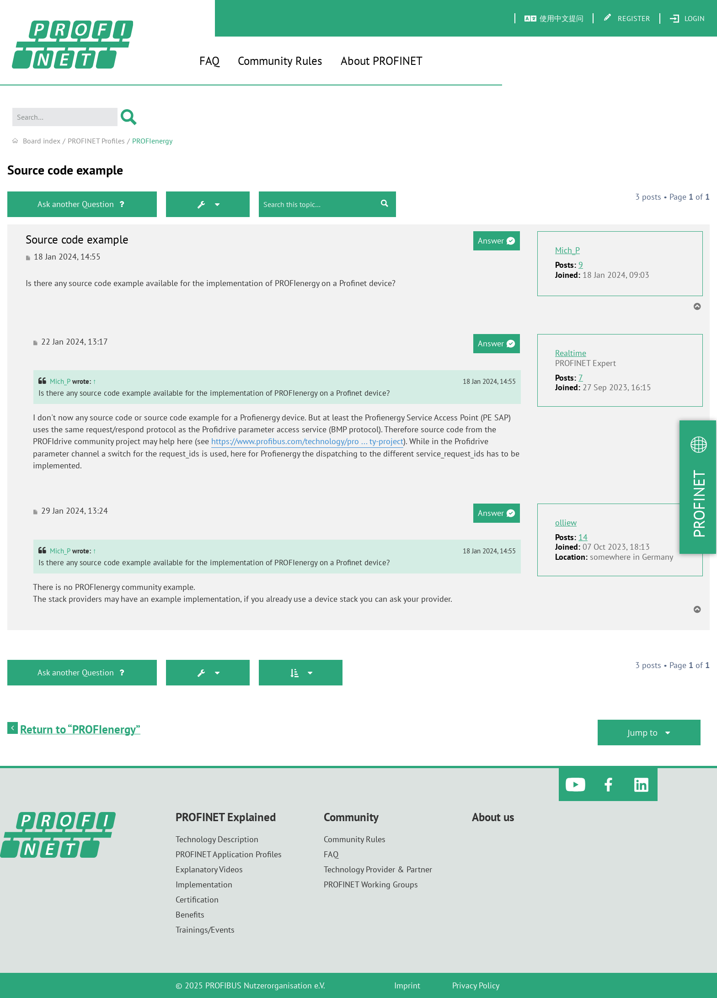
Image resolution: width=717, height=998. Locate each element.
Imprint (407, 985)
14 (583, 537)
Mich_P (567, 250)
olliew (566, 523)
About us (493, 817)
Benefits (190, 914)
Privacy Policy (475, 985)
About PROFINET (382, 60)
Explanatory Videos (209, 869)
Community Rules (280, 60)
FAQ (209, 60)
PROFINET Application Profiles (229, 854)
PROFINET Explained (226, 817)
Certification (197, 899)
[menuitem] (687, 19)
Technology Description (217, 839)
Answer (496, 240)
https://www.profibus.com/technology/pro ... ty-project (307, 441)
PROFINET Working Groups (371, 884)
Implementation (204, 884)
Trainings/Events (205, 929)
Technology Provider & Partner (378, 869)
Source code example (65, 170)
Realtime (570, 353)
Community (351, 817)
